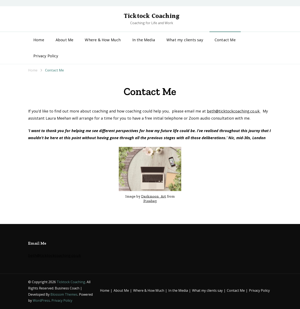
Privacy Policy (45, 55)
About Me (65, 39)
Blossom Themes (64, 294)
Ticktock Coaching (151, 16)
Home (38, 39)
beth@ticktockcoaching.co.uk (234, 111)
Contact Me (225, 39)
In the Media (143, 39)
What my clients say (184, 39)
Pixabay (150, 201)
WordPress (41, 300)
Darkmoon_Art (153, 196)
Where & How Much (103, 39)
